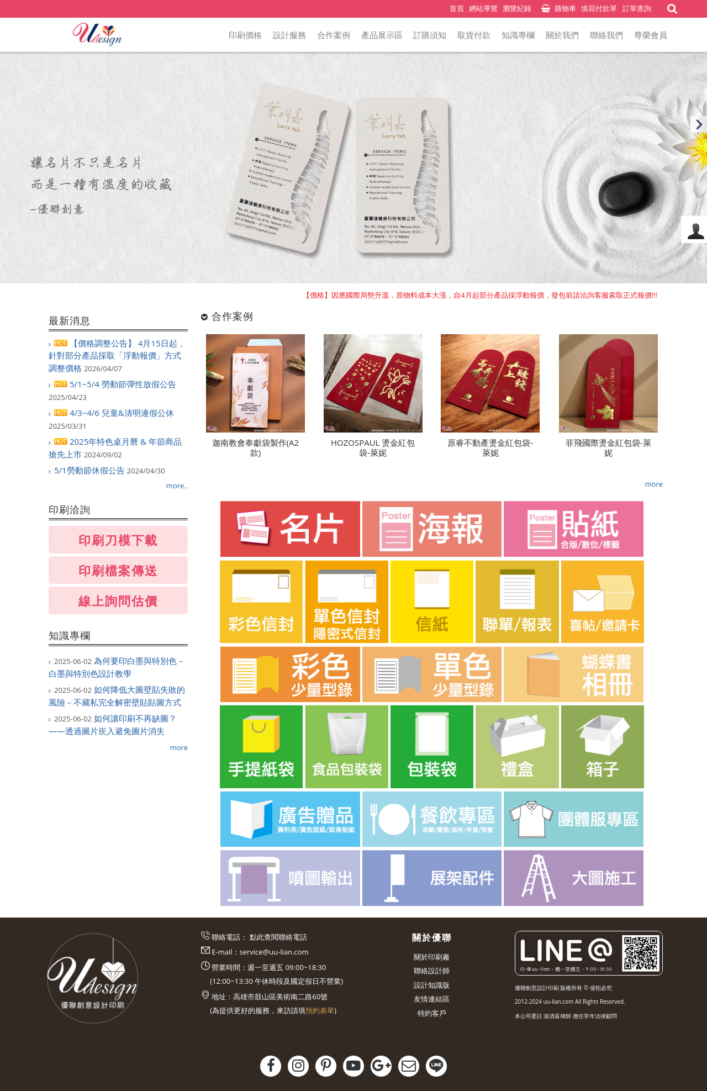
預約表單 (319, 1010)
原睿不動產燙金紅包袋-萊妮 (490, 447)
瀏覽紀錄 (517, 8)
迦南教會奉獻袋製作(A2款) (255, 447)
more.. (177, 486)
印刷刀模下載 (118, 539)
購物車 (565, 8)
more (179, 747)
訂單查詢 (636, 8)
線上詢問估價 (118, 600)
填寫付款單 (599, 8)
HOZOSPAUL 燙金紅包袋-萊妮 (373, 447)
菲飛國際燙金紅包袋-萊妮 (608, 447)
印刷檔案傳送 (118, 570)
